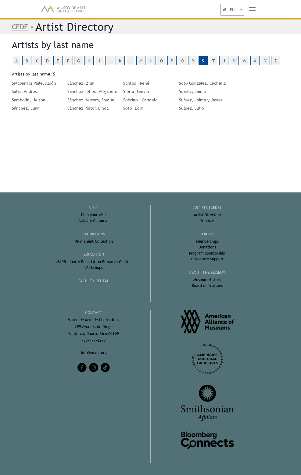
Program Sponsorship (207, 253)
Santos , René (136, 83)
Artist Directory (207, 215)
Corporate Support (207, 259)
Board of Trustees (207, 285)
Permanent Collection (94, 241)
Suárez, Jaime (192, 91)
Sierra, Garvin (136, 91)
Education (94, 254)
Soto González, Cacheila (202, 83)
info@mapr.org (94, 352)
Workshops (93, 267)
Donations (207, 247)
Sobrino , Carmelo (140, 99)
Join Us (207, 234)
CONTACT (93, 312)
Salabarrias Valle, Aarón (34, 83)
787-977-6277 (93, 340)
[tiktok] (105, 367)
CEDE (20, 27)
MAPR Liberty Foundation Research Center (93, 261)
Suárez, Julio (191, 108)
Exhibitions (94, 234)
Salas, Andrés (24, 91)
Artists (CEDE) (207, 207)
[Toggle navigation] (252, 9)
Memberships (207, 241)
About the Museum (207, 272)
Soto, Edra (133, 108)
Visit (93, 207)
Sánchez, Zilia (80, 83)
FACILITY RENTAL (93, 281)
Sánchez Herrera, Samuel (91, 99)
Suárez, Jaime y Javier (200, 99)
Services (207, 220)
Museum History (207, 279)
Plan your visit (93, 215)
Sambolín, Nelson (28, 99)
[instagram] (93, 367)
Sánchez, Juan (26, 108)
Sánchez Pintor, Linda (88, 108)
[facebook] (82, 367)
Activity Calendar (93, 220)
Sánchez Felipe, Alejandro (92, 91)
